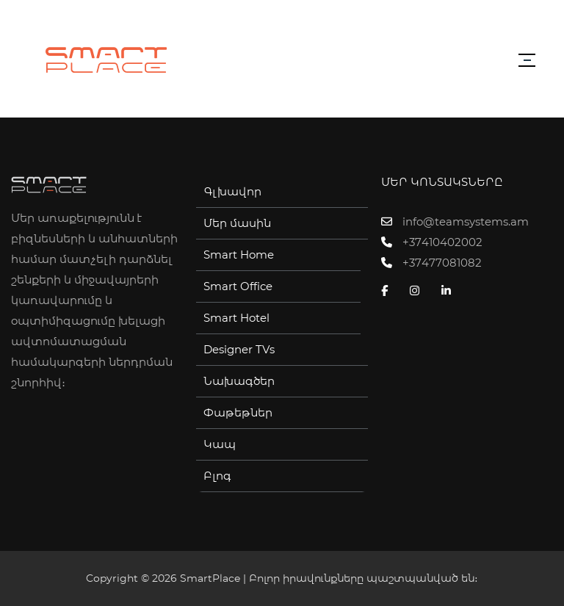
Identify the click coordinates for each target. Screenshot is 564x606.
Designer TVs (239, 349)
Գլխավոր (232, 191)
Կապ (219, 444)
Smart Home (238, 254)
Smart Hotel (236, 318)
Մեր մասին (237, 223)
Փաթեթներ (237, 412)
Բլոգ (217, 476)
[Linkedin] (449, 291)
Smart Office (237, 286)
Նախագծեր (239, 381)
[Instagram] (418, 291)
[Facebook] (388, 291)
